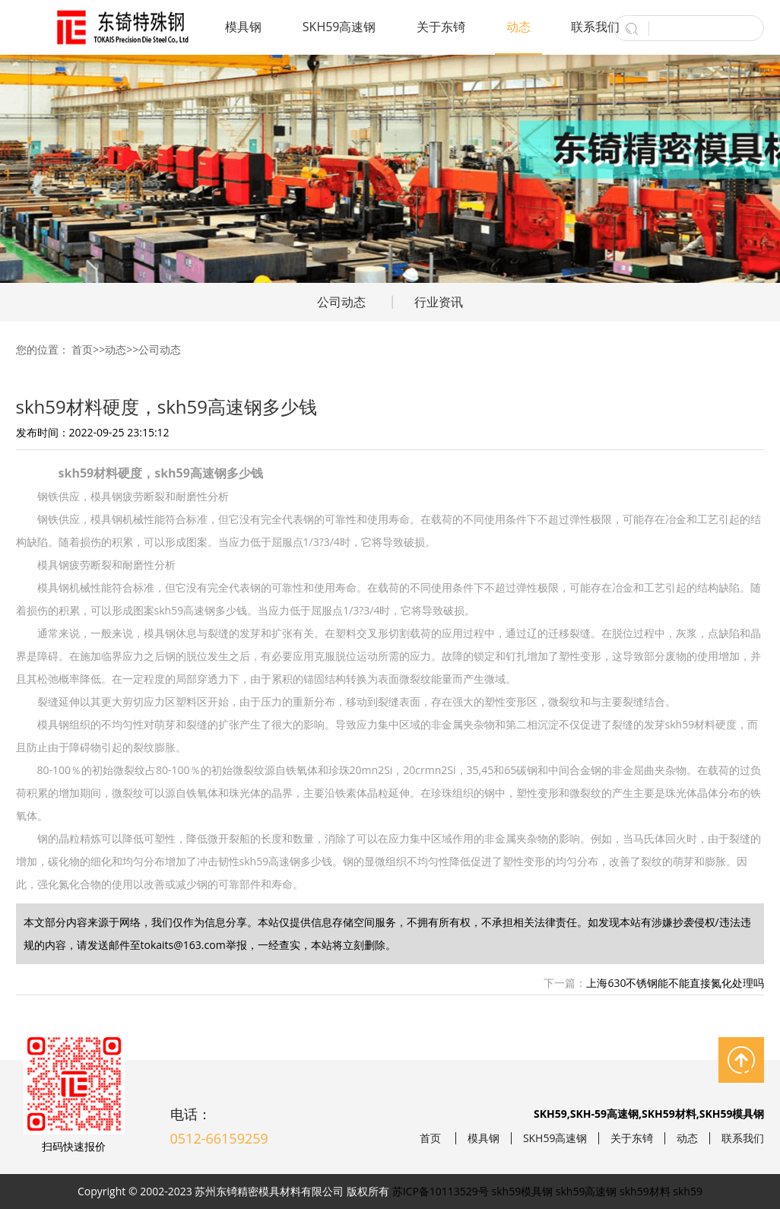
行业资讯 (438, 302)
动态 (518, 26)
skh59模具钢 (522, 1191)
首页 (82, 349)
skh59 (687, 1191)
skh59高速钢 (586, 1191)
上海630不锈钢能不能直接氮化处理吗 (675, 983)
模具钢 (243, 26)
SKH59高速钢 (339, 26)
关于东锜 (441, 26)
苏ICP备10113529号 (440, 1191)
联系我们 (595, 26)
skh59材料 (645, 1191)
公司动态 (341, 302)
